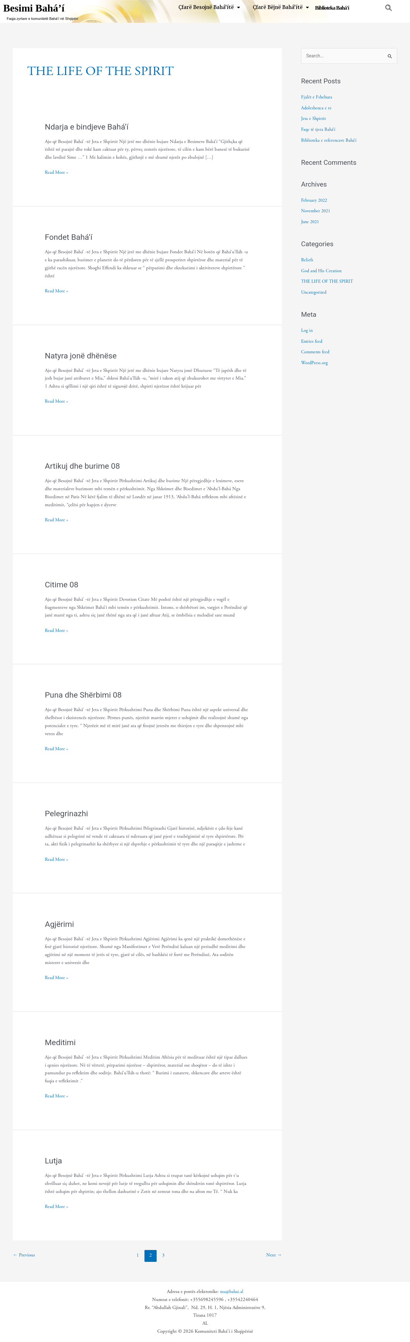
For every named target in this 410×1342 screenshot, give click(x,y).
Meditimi (61, 1042)
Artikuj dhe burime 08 (84, 466)
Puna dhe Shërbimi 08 (85, 695)
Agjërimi (60, 924)
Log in (307, 331)
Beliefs (307, 260)
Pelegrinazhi (67, 813)
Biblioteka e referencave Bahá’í (329, 141)
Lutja (54, 1160)
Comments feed (316, 352)
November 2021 (316, 211)
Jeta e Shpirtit (314, 119)
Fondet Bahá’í (70, 237)
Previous (24, 1255)
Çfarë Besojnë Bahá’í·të (209, 7)
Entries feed (312, 342)
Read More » (57, 172)
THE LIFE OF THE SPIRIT (328, 282)
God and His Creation (322, 271)
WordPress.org (314, 363)
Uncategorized (314, 292)
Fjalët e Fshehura (317, 97)
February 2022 (315, 200)
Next (274, 1255)
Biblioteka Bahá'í (332, 8)
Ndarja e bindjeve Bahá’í (89, 126)
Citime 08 (62, 584)
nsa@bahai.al (231, 1291)
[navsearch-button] (388, 9)
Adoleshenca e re (316, 108)
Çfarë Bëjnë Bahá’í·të (281, 7)
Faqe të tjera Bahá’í (319, 130)
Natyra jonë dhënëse (82, 355)
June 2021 (311, 222)
